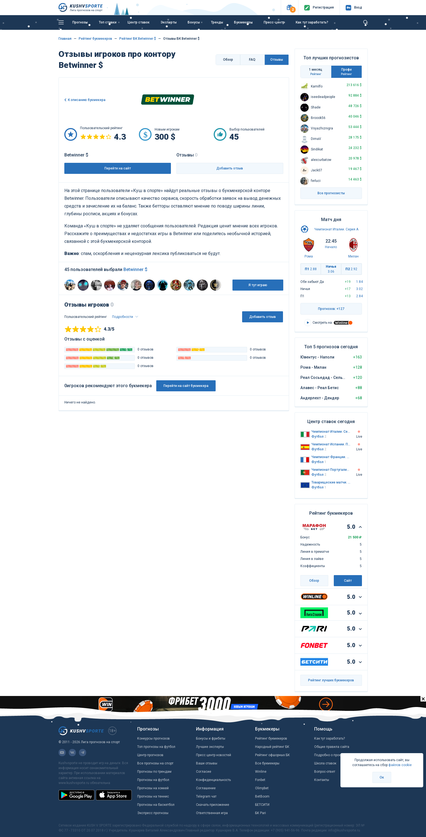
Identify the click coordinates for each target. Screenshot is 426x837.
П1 (311, 269)
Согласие (203, 772)
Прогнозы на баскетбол (155, 805)
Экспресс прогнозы (152, 813)
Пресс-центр (274, 22)
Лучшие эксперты (210, 747)
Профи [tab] (346, 72)
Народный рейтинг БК (272, 747)
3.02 (359, 289)
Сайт (348, 581)
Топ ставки (108, 22)
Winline (260, 772)
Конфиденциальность (213, 780)
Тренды (217, 22)
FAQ (252, 60)
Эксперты (169, 22)
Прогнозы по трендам (154, 772)
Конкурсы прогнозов (153, 738)
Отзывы (276, 60)
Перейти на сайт (117, 168)
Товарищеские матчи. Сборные (331, 482)
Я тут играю (257, 285)
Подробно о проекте (330, 755)
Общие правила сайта (331, 747)
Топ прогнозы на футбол (156, 747)
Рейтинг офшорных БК (272, 755)
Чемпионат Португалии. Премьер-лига (331, 470)
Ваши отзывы (206, 763)
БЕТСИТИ (262, 805)
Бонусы (194, 22)
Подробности (123, 317)
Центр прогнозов (150, 755)
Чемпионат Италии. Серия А (336, 229)
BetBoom (262, 796)
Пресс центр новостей (213, 755)
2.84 (359, 296)
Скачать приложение (212, 805)
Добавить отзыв (229, 168)
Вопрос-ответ (324, 772)
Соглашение (206, 788)
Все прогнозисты (331, 193)
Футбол (318, 437)
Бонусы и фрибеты (210, 738)
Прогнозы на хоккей (153, 788)
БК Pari (260, 813)
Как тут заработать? (312, 22)
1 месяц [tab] (316, 72)
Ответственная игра (212, 813)
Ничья (331, 269)
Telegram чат (206, 796)
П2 (351, 269)
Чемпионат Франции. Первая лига (331, 457)
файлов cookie (400, 765)
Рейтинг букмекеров (271, 738)
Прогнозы (80, 22)
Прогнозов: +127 (331, 309)
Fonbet (260, 780)
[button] (289, 7)
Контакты (321, 780)
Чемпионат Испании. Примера (331, 444)
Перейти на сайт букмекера (185, 386)
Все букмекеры (267, 763)
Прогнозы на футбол (153, 780)
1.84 (359, 282)
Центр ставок (139, 22)
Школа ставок (325, 763)
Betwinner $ (135, 269)
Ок (382, 777)
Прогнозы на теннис (153, 796)
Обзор (228, 60)
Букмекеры (243, 22)
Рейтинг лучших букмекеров (331, 680)
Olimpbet (262, 788)
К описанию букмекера (86, 100)
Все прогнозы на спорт (155, 763)
